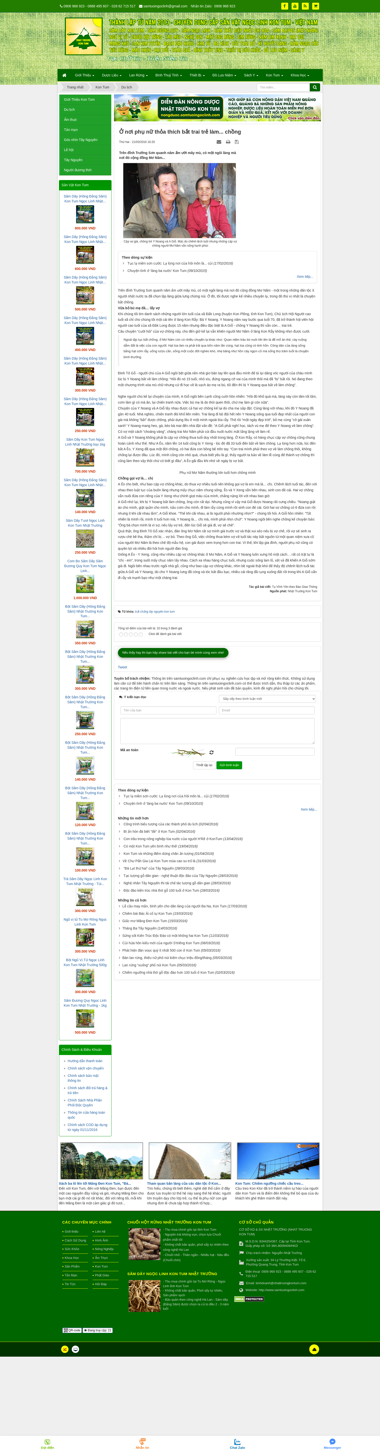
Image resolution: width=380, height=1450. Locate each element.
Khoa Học (72, 1351)
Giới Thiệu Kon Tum (79, 99)
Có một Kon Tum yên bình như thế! (150, 1096)
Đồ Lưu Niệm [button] (224, 76)
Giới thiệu (71, 1325)
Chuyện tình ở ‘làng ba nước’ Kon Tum (157, 271)
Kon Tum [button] (274, 76)
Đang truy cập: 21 (97, 1423)
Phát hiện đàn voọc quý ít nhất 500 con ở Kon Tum (161, 1200)
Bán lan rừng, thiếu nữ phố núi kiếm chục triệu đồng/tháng (167, 1207)
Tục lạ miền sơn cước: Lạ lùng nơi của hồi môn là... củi (169, 263)
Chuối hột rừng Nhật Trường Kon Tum (169, 1315)
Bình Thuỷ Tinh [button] (168, 76)
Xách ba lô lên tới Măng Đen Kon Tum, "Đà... (95, 1277)
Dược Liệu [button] (112, 76)
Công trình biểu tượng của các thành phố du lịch (161, 1074)
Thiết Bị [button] (197, 76)
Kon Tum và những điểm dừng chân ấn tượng (159, 1103)
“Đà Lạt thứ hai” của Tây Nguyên (149, 1118)
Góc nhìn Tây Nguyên (81, 140)
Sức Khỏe (72, 1342)
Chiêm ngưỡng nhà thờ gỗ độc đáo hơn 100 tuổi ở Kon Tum (168, 1222)
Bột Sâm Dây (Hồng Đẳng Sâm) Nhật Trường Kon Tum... (85, 611)
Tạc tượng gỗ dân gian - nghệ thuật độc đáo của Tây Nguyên (170, 1125)
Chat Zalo (237, 1448)
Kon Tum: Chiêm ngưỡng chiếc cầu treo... (269, 1277)
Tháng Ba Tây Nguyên (139, 1178)
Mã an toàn (129, 1000)
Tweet (122, 917)
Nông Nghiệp (104, 1342)
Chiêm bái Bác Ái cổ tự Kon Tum (147, 1163)
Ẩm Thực (101, 1351)
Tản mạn (71, 130)
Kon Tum (101, 1360)
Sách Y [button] (251, 76)
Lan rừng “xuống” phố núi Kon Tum (149, 1215)
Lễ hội (69, 150)
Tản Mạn (71, 1368)
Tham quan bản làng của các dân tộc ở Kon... (184, 1277)
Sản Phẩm (72, 1360)
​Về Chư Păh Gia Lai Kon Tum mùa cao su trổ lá (159, 1110)
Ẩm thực (70, 120)
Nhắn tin (142, 1448)
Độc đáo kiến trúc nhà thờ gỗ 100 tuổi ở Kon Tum (161, 1140)
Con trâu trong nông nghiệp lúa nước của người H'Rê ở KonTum (173, 1088)
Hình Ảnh (101, 1334)
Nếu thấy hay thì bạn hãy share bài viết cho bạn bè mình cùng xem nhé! (173, 902)
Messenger (332, 1448)
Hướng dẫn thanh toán (85, 1061)
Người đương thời (78, 170)
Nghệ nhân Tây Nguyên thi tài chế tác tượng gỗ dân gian (167, 1133)
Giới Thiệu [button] (85, 76)
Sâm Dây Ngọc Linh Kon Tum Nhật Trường (172, 1367)
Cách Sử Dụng (75, 1334)
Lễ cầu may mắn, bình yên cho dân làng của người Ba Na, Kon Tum (174, 1156)
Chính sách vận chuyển (86, 1068)
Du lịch (69, 110)
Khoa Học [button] (300, 76)
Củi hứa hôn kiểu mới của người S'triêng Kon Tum (160, 1193)
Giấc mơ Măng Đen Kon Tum (144, 1170)
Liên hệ (100, 1325)
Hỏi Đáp (101, 1377)
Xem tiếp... (305, 277)
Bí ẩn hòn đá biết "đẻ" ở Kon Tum (149, 1081)
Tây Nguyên (73, 160)
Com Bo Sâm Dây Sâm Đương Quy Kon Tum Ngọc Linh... (85, 566)
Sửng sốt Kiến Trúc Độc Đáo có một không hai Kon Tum (165, 1185)
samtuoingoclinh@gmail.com (165, 6)
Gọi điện (47, 1448)
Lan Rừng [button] (138, 76)
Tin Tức (70, 1377)
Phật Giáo (102, 1368)
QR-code (72, 1423)
